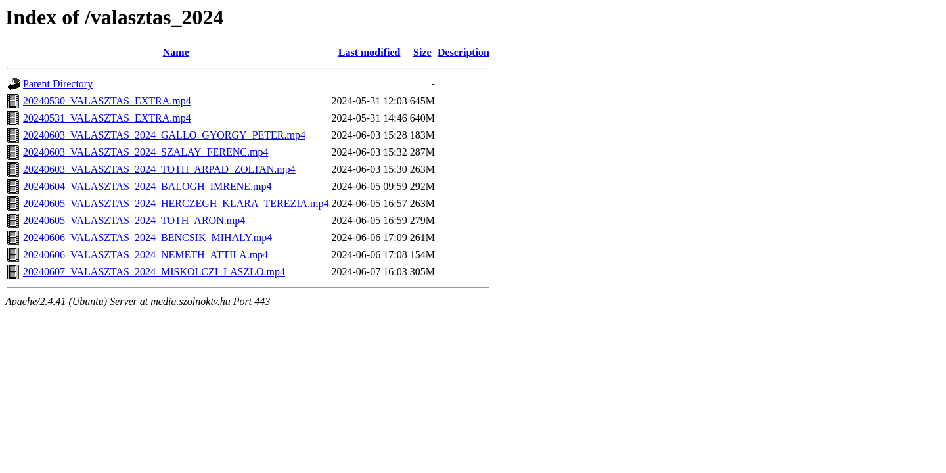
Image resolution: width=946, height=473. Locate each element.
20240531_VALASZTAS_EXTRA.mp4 (107, 118)
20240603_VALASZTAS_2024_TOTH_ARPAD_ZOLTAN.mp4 (159, 169)
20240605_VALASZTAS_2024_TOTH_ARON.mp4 (134, 220)
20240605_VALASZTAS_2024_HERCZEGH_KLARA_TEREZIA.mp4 (176, 203)
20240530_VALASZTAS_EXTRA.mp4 (107, 100)
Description (463, 52)
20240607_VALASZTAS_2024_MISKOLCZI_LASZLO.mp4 (154, 271)
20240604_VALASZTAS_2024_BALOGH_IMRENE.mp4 (147, 186)
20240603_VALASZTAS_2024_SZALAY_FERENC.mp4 (145, 152)
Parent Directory (58, 83)
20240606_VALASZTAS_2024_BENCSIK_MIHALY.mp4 (147, 237)
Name (176, 52)
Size (422, 52)
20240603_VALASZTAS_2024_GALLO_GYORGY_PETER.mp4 (164, 135)
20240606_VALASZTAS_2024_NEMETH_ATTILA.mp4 (145, 254)
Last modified (369, 52)
